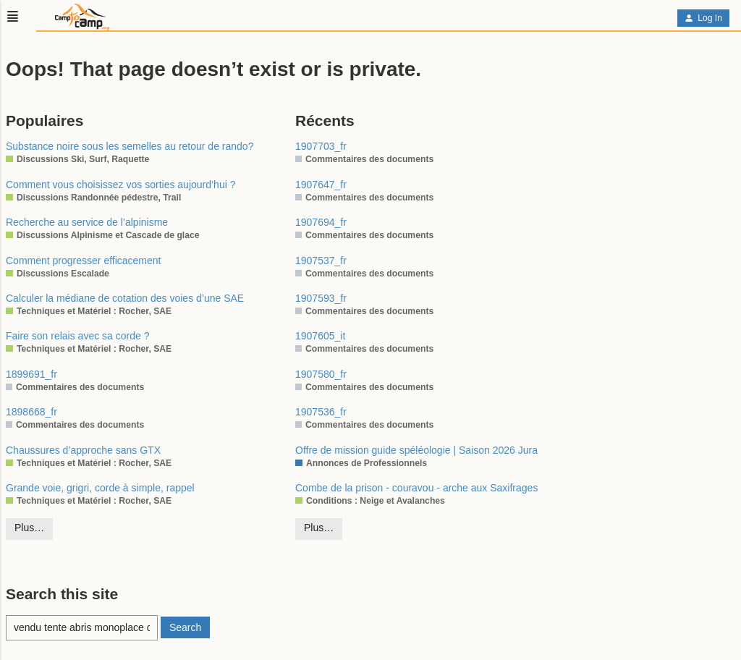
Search (185, 627)
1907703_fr (321, 146)
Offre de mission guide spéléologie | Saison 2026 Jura (416, 450)
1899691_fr (31, 374)
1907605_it (320, 336)
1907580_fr (321, 374)
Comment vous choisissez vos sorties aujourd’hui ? (120, 184)
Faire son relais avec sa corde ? (77, 336)
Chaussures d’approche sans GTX (83, 450)
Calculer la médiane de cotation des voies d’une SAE (125, 298)
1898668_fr (31, 412)
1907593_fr (321, 298)
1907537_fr (321, 260)
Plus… (29, 527)
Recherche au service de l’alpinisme (87, 222)
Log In (703, 18)
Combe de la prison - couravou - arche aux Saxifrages (416, 488)
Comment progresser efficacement (83, 260)
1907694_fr (321, 222)
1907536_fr (321, 412)
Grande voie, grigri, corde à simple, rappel (100, 488)
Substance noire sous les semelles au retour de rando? (129, 146)
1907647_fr (321, 184)
